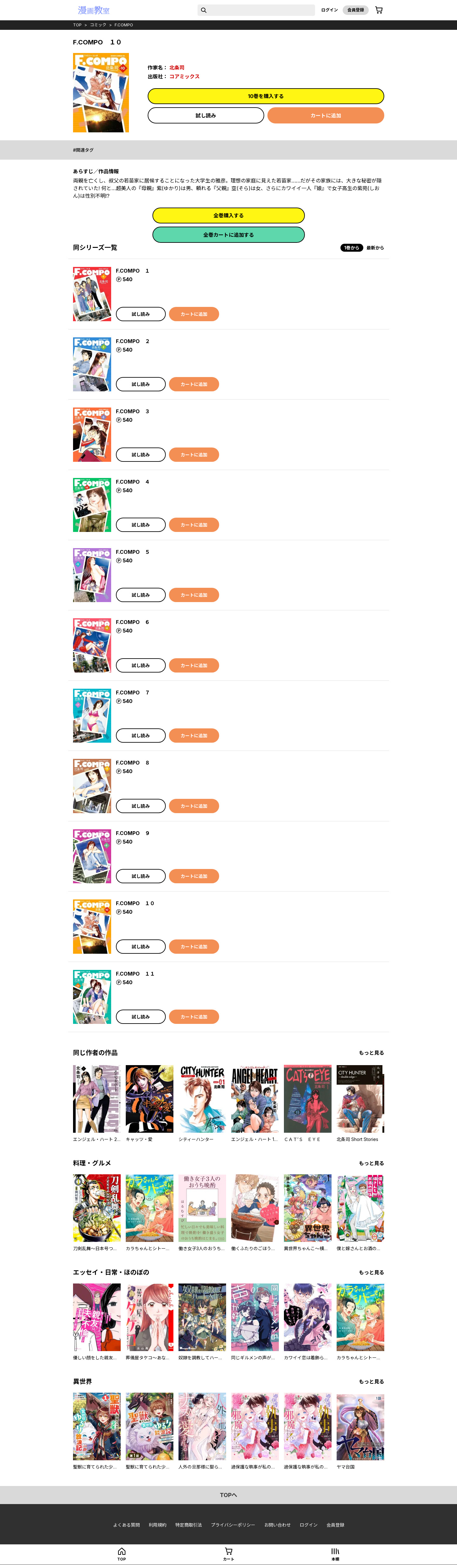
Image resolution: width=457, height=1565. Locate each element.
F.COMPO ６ (133, 622)
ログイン (329, 9)
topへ (228, 1495)
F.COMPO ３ (133, 411)
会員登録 (355, 9)
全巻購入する (228, 215)
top (77, 24)
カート (228, 1559)
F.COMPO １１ (135, 974)
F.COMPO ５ (133, 552)
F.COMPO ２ (133, 341)
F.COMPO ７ (133, 692)
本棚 (335, 1559)
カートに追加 (326, 115)
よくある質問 (126, 1525)
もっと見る (371, 1053)
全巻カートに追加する (228, 235)
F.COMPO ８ (133, 762)
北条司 (177, 67)
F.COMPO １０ (135, 903)
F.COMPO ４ (133, 482)
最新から (375, 247)
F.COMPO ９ (133, 833)
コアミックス (184, 76)
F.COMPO (124, 24)
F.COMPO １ (133, 271)
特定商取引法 (188, 1525)
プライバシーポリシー (233, 1525)
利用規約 (157, 1525)
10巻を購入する (266, 96)
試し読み (206, 115)
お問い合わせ (277, 1525)
